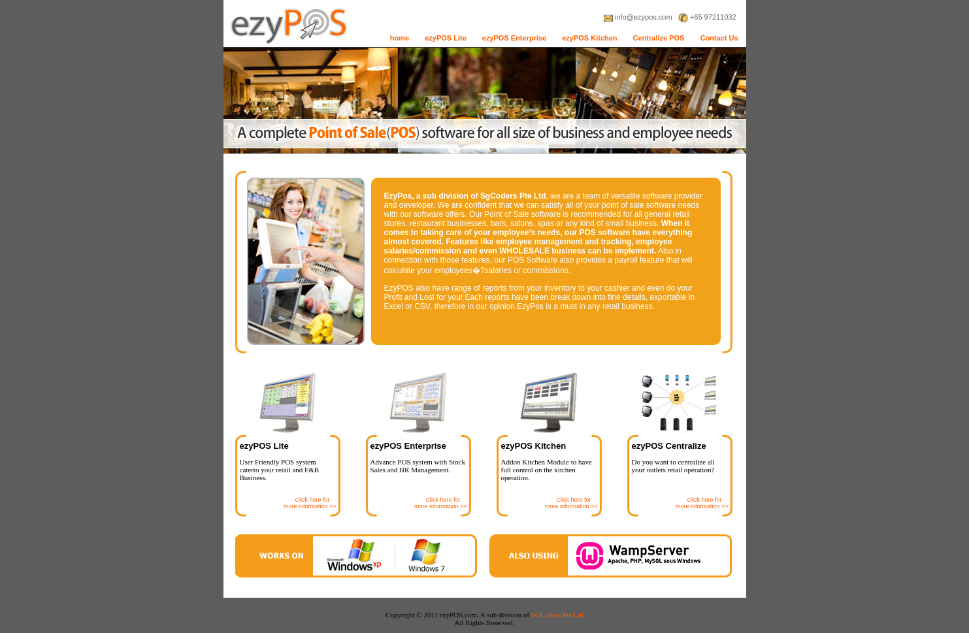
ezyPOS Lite (446, 38)
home (399, 38)
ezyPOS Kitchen (589, 38)
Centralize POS (659, 38)
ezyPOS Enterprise (514, 38)
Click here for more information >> (310, 503)
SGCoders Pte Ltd (557, 615)
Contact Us (719, 38)
